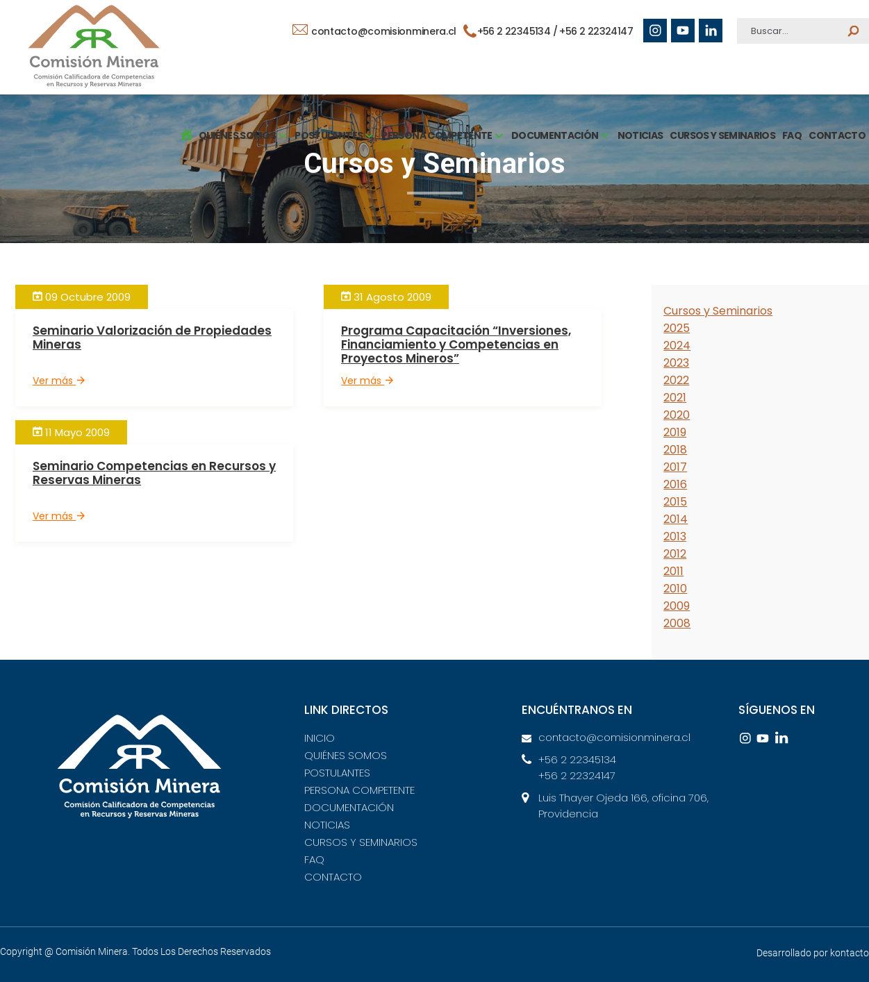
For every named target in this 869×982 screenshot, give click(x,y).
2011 (673, 571)
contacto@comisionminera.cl (374, 31)
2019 (674, 432)
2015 (675, 502)
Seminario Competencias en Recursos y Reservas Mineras (154, 473)
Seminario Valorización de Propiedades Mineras (152, 337)
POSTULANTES (337, 772)
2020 (676, 415)
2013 (674, 536)
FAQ (792, 135)
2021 (674, 398)
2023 (676, 363)
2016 (675, 484)
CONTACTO (837, 135)
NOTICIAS (640, 135)
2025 (676, 328)
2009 (676, 606)
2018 (675, 450)
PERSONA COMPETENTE (359, 790)
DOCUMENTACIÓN (349, 807)
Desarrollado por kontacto (812, 952)
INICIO (319, 738)
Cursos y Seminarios (717, 311)
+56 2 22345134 (577, 759)
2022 (676, 380)
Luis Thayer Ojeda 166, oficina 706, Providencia (623, 805)
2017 (675, 467)
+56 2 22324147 (596, 31)
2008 (676, 623)
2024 (676, 345)
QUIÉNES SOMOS (345, 755)
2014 (675, 519)
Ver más (59, 381)
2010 (675, 589)
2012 (674, 554)
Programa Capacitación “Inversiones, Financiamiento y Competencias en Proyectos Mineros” (456, 344)
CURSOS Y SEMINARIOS (722, 135)
